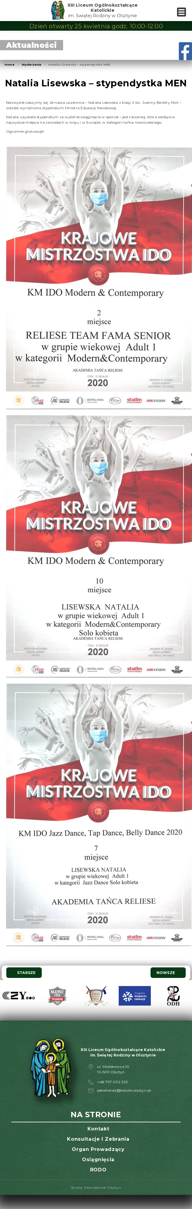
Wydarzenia (31, 64)
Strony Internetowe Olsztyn (96, 1187)
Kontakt (98, 1129)
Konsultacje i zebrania (98, 1139)
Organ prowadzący (98, 1149)
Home (9, 64)
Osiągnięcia (98, 1159)
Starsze (23, 972)
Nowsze (168, 972)
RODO (98, 1170)
